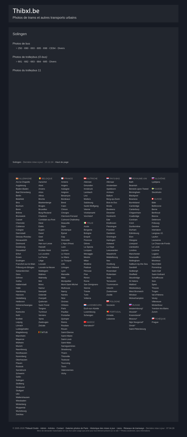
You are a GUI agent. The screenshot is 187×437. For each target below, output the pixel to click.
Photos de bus (21, 43)
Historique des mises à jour (102, 428)
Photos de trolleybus (30, 57)
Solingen (20, 34)
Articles (51, 428)
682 (26, 61)
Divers (61, 48)
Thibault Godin (31, 428)
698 (45, 48)
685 (45, 61)
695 (39, 48)
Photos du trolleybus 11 (27, 70)
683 (33, 61)
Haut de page (62, 162)
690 (26, 48)
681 (20, 61)
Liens (119, 428)
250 (20, 48)
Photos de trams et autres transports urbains (45, 17)
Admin (43, 428)
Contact (60, 428)
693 (33, 48)
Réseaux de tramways (134, 428)
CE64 (52, 48)
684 (39, 61)
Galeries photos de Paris (77, 428)
